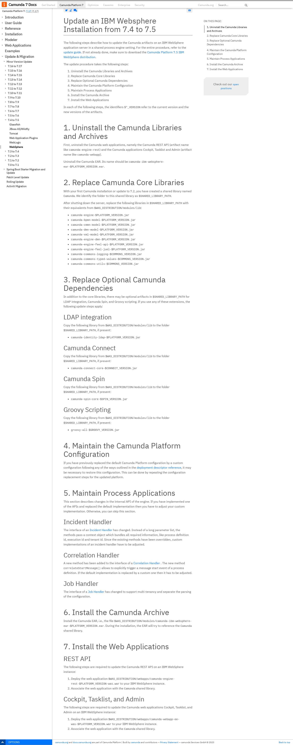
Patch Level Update (18, 177)
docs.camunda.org (82, 742)
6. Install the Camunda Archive (225, 64)
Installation (13, 34)
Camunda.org (206, 5)
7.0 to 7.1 (13, 165)
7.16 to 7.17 (15, 66)
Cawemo (108, 5)
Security (139, 5)
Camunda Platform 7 (71, 5)
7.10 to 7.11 (15, 93)
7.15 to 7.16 (15, 70)
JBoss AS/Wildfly (19, 129)
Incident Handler (101, 530)
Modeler (11, 40)
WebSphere (16, 147)
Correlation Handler (146, 563)
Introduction (14, 17)
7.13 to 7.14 (15, 79)
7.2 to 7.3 (13, 156)
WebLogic (15, 142)
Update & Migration (19, 56)
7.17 (28, 11)
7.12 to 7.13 (15, 84)
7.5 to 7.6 (13, 115)
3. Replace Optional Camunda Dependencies (224, 42)
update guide (72, 52)
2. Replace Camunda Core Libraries (227, 35)
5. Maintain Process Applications (226, 58)
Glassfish (14, 124)
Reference (13, 28)
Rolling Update (15, 181)
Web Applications (18, 45)
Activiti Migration (17, 186)
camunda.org (61, 742)
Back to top (284, 742)
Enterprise (124, 5)
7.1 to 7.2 (13, 160)
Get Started (48, 5)
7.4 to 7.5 (13, 120)
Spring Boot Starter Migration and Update (26, 171)
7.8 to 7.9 (13, 102)
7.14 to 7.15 (15, 75)
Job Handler (96, 592)
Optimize (93, 5)
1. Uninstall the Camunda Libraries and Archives (227, 29)
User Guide (13, 23)
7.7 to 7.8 (13, 106)
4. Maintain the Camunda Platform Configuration (226, 52)
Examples (12, 51)
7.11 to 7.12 (15, 88)
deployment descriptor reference (159, 467)
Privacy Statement (169, 742)
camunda (135, 742)
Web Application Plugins (23, 138)
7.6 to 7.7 (13, 111)
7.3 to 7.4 (13, 151)
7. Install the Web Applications (225, 69)
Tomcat (13, 133)
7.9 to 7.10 (14, 97)
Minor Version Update (19, 61)
